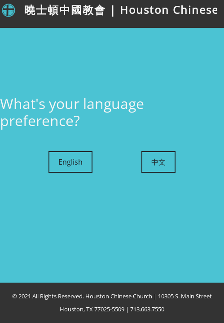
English (70, 162)
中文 (158, 162)
